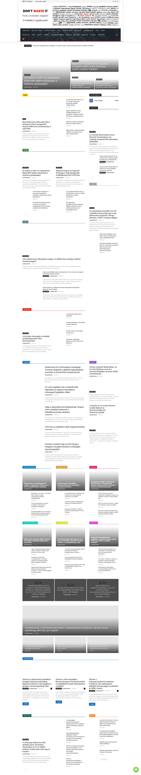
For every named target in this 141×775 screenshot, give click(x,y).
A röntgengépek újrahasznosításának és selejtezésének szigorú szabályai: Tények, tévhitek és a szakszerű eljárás (75, 724)
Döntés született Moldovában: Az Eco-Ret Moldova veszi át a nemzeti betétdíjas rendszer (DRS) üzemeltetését (103, 370)
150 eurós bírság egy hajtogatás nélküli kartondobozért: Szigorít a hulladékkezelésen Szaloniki (74, 550)
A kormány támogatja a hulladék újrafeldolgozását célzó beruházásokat (35, 338)
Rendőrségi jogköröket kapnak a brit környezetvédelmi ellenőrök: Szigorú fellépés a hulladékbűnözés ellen (70, 540)
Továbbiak (104, 759)
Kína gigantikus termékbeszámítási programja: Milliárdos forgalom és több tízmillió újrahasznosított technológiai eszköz (74, 206)
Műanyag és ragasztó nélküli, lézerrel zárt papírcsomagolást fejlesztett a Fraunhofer (37, 540)
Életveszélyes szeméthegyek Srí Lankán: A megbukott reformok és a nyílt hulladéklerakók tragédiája (36, 485)
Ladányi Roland (26, 131)
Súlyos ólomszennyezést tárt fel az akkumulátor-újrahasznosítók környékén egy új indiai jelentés (109, 157)
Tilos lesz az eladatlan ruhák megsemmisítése (65, 427)
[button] (116, 35)
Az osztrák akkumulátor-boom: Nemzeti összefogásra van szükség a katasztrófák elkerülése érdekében (103, 138)
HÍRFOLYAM (27, 74)
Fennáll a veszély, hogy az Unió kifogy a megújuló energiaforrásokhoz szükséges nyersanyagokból (62, 446)
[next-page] (26, 143)
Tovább (26, 704)
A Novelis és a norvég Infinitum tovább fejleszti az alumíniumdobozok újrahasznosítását (102, 409)
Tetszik (117, 100)
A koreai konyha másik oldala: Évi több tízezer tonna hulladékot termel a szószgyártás (109, 168)
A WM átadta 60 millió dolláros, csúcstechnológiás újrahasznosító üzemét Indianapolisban (107, 569)
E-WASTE (92, 208)
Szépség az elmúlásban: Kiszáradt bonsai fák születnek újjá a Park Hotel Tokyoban (74, 510)
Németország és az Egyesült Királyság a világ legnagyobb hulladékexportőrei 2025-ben (68, 173)
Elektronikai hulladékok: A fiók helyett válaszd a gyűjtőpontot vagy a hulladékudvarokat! (108, 235)
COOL (24, 119)
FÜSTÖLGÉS (38, 582)
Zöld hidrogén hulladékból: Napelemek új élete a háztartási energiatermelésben (68, 485)
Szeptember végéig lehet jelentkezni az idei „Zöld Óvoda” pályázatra (74, 341)
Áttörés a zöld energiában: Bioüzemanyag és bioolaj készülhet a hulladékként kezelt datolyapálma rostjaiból (70, 682)
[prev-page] (23, 143)
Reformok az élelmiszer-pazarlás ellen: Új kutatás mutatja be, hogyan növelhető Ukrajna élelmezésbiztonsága (108, 512)
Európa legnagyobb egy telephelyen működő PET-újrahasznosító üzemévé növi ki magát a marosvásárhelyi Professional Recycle (75, 736)
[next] (116, 46)
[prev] (113, 46)
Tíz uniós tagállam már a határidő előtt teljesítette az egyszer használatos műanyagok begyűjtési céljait (61, 389)
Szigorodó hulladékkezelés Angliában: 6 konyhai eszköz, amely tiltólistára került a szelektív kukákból (103, 540)
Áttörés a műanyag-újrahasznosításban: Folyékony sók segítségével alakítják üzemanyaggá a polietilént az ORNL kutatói (103, 683)
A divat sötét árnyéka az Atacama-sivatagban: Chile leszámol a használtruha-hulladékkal (39, 505)
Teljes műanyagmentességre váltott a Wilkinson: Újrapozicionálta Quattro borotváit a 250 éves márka (40, 550)
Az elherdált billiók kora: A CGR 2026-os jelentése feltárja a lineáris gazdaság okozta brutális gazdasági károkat (41, 513)
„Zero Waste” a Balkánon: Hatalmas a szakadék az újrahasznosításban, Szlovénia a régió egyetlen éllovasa (107, 560)
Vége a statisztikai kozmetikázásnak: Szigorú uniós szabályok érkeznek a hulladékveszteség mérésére (64, 409)
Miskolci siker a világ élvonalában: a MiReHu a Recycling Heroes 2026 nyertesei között (75, 131)
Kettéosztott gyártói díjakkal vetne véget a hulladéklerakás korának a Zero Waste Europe (75, 566)
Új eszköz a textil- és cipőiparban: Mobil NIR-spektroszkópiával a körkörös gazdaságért (59, 46)
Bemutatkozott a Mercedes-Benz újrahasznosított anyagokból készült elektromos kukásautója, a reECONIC (36, 125)
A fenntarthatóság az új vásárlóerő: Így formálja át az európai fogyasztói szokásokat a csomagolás (74, 495)
